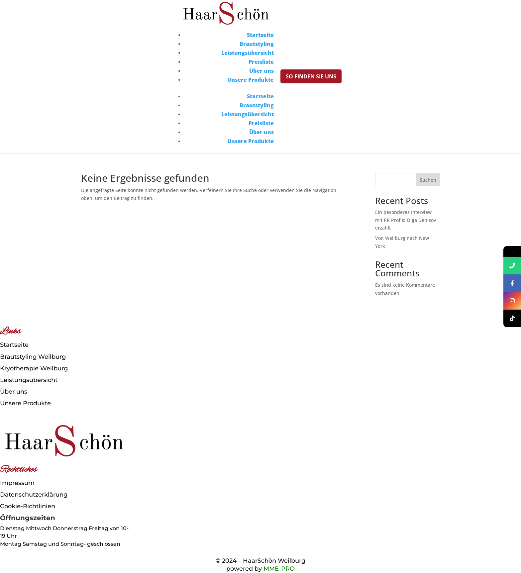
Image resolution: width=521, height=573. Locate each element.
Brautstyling (257, 44)
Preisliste (261, 61)
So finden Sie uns (311, 76)
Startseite (260, 35)
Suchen (428, 180)
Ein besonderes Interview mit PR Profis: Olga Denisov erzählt (405, 220)
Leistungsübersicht (247, 52)
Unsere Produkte (250, 79)
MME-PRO (279, 568)
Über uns (261, 70)
